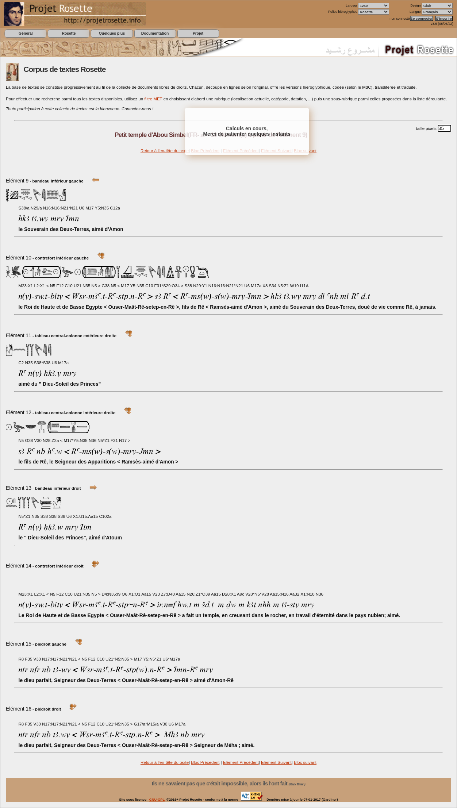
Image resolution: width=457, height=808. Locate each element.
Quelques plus (112, 33)
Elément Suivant (276, 762)
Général (26, 33)
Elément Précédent (241, 762)
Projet (198, 33)
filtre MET (153, 99)
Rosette (69, 33)
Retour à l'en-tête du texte (165, 151)
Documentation (155, 33)
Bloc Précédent (205, 762)
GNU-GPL (157, 799)
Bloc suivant (305, 762)
